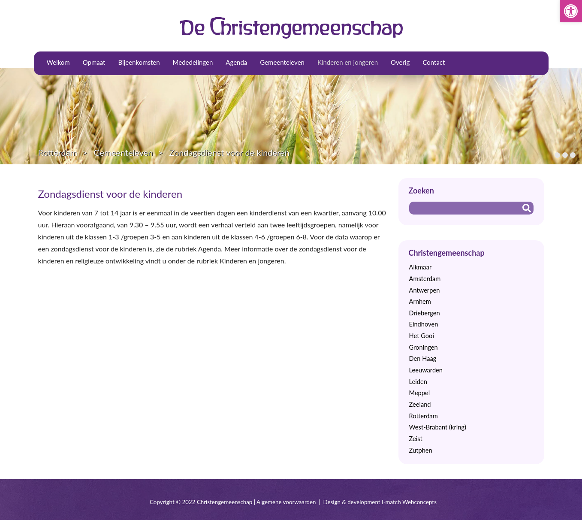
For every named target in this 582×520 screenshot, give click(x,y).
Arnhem (420, 301)
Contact (433, 62)
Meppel (419, 392)
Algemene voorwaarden (286, 502)
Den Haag (423, 358)
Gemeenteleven (282, 62)
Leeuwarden (426, 370)
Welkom (58, 62)
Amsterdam (425, 278)
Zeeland (420, 404)
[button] (571, 11)
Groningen (423, 347)
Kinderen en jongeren (347, 62)
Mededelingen (193, 62)
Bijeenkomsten (139, 62)
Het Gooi (421, 335)
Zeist (415, 438)
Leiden (418, 381)
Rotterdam (58, 152)
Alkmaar (420, 267)
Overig (400, 62)
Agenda (236, 62)
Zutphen (420, 450)
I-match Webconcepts (409, 502)
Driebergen (424, 313)
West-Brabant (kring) (437, 427)
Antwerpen (424, 290)
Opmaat (94, 62)
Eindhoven (423, 324)
